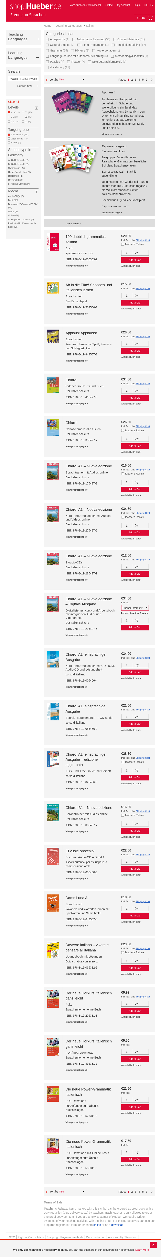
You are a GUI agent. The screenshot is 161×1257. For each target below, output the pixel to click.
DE (146, 5)
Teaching (18, 36)
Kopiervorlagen (108, 50)
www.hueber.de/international (85, 5)
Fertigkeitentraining (131, 44)
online (97, 1224)
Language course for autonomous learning (79, 56)
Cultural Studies (62, 44)
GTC (12, 1237)
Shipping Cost (143, 240)
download (117, 1224)
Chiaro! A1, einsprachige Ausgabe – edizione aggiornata (85, 759)
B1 (14, 117)
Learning (18, 55)
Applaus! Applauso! (81, 333)
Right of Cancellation (31, 1237)
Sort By (54, 79)
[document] (81, 1250)
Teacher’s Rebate (134, 244)
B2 (28, 117)
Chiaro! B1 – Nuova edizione (88, 808)
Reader (78, 61)
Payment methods (71, 1237)
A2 (29, 112)
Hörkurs (82, 50)
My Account (123, 5)
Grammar (59, 50)
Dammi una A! (76, 898)
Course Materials (131, 39)
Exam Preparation (95, 44)
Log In (137, 5)
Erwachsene (21, 134)
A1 (16, 112)
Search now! (25, 86)
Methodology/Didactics (131, 56)
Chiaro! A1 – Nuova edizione (88, 466)
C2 (28, 121)
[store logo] (35, 10)
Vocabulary (60, 67)
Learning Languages (69, 25)
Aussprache (59, 39)
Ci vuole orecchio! (80, 851)
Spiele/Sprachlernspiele (109, 61)
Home (47, 25)
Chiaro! (71, 380)
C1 (15, 121)
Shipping (52, 1237)
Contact (109, 5)
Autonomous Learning (93, 39)
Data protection (95, 1237)
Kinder (16, 142)
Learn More (142, 1249)
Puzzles (57, 61)
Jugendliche (19, 138)
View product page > (76, 265)
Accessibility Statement (122, 1237)
